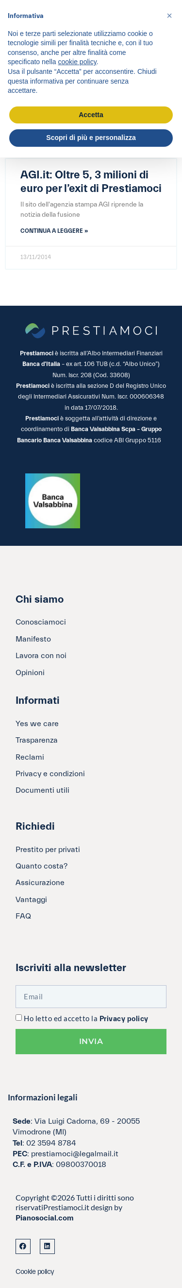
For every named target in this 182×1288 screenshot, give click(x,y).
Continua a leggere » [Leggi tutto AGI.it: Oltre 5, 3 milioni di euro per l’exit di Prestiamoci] (54, 230)
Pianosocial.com (45, 1218)
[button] (169, 15)
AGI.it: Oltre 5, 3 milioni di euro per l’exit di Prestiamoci (91, 182)
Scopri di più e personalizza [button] (90, 137)
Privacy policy (124, 1019)
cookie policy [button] (77, 62)
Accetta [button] (91, 115)
